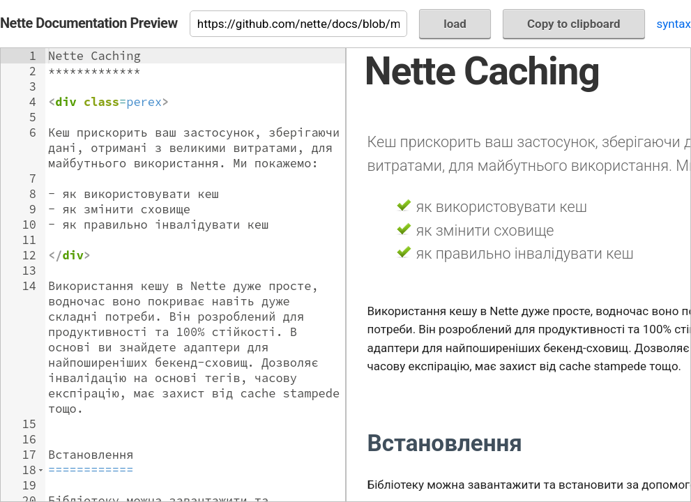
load (454, 24)
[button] (41, 470)
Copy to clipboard (574, 24)
